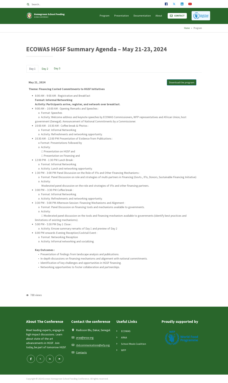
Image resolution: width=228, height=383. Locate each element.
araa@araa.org (85, 337)
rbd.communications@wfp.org (93, 345)
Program (104, 15)
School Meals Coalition (133, 343)
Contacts (81, 352)
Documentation (142, 15)
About (158, 15)
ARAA (124, 337)
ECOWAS (125, 331)
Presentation (121, 15)
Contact (179, 15)
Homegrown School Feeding (49, 14)
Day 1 (32, 68)
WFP (123, 350)
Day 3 (57, 68)
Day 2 (45, 68)
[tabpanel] (114, 174)
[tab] (32, 69)
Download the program (181, 82)
